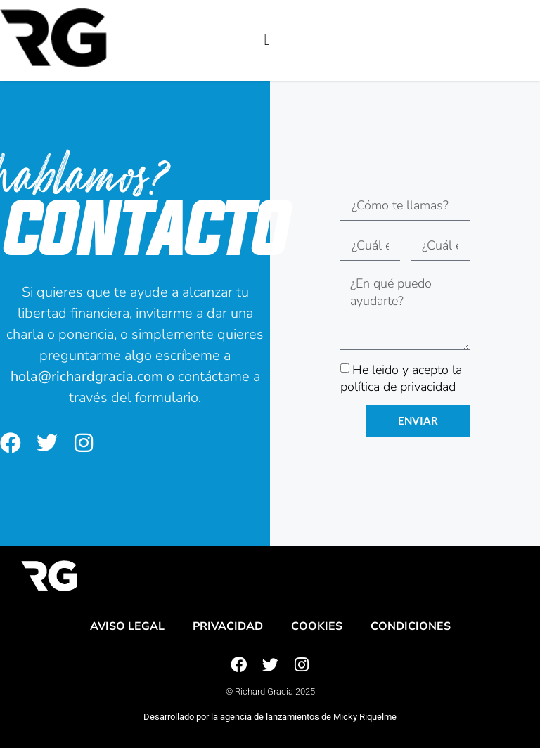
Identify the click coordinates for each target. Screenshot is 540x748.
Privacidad (228, 626)
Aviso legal (127, 626)
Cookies (316, 626)
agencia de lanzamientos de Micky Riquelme (308, 716)
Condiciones (411, 626)
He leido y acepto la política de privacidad (401, 377)
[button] (267, 39)
